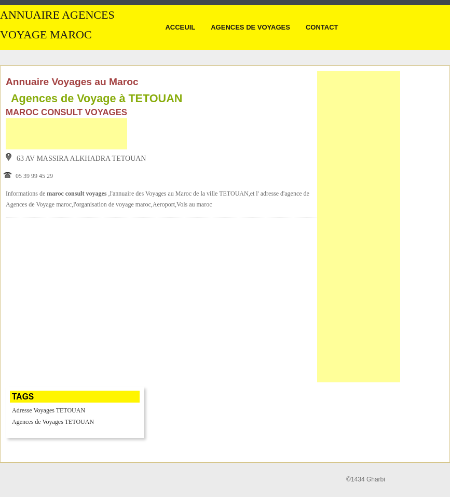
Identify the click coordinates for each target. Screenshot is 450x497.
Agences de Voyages (250, 27)
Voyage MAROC (46, 34)
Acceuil (180, 27)
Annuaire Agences (57, 15)
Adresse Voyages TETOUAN (48, 410)
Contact (322, 27)
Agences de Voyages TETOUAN (53, 421)
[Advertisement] (66, 133)
